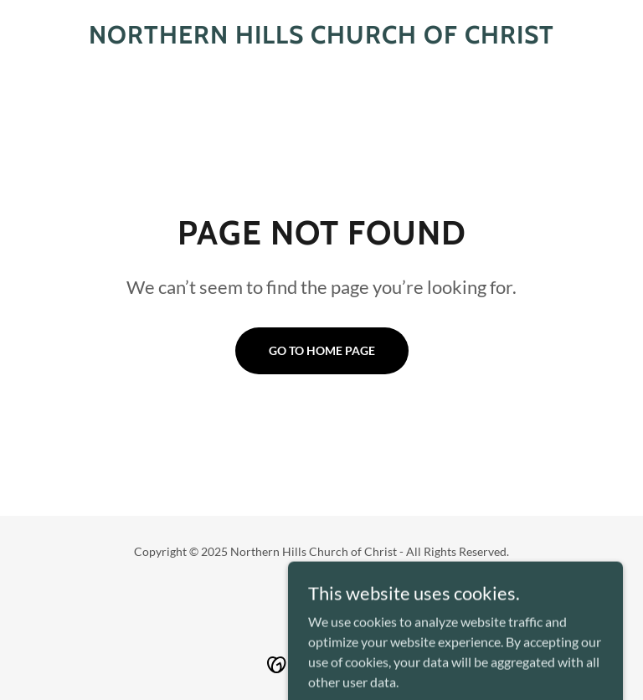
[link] (321, 38)
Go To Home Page (322, 350)
